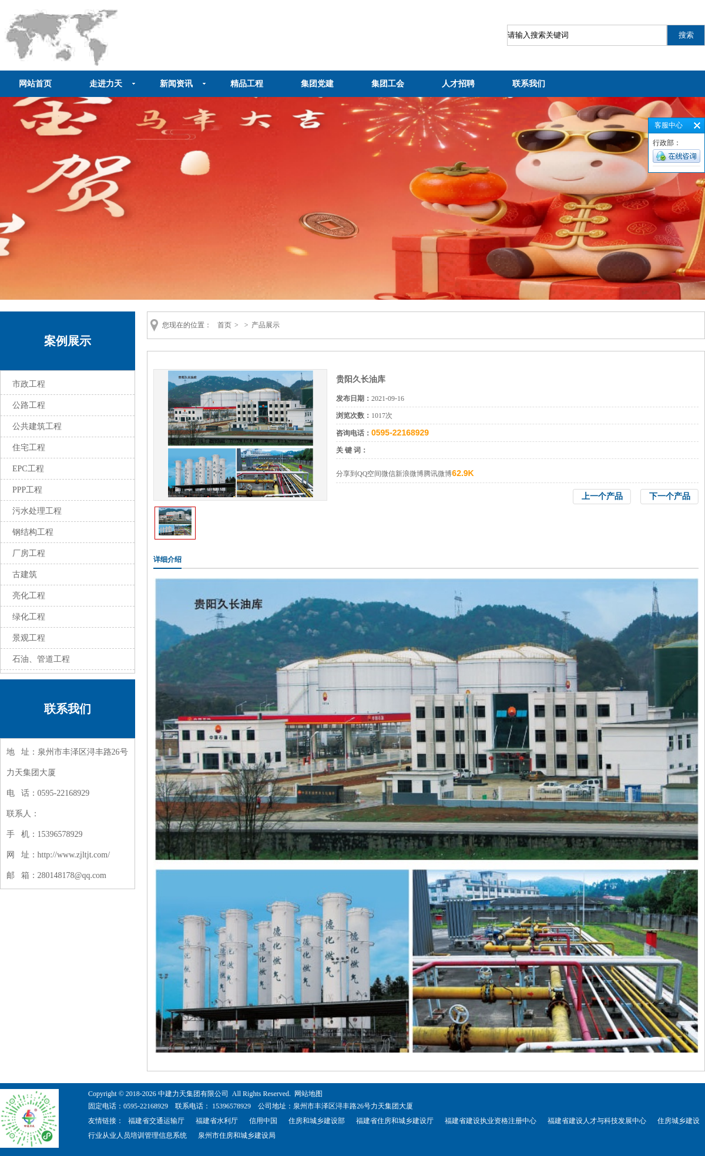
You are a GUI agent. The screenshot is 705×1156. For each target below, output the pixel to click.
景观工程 (28, 638)
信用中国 (263, 1121)
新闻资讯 (176, 83)
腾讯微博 (438, 474)
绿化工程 (28, 616)
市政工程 (28, 384)
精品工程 (246, 83)
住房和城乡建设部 (316, 1121)
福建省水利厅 (217, 1121)
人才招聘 (458, 83)
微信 (388, 474)
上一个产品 (602, 496)
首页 (224, 325)
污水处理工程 (37, 511)
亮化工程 (28, 595)
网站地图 (308, 1094)
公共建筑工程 (37, 426)
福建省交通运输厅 (156, 1121)
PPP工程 (27, 489)
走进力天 (105, 83)
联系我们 (528, 83)
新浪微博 (409, 474)
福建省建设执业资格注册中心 (490, 1121)
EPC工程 (28, 468)
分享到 (346, 474)
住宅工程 (28, 447)
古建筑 (24, 574)
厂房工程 (28, 553)
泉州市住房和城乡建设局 (237, 1135)
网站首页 (35, 83)
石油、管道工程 (41, 659)
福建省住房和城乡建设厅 (395, 1121)
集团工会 (387, 83)
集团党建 (317, 83)
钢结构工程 (32, 532)
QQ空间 (369, 474)
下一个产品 (669, 496)
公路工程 (28, 405)
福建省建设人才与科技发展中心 (597, 1121)
